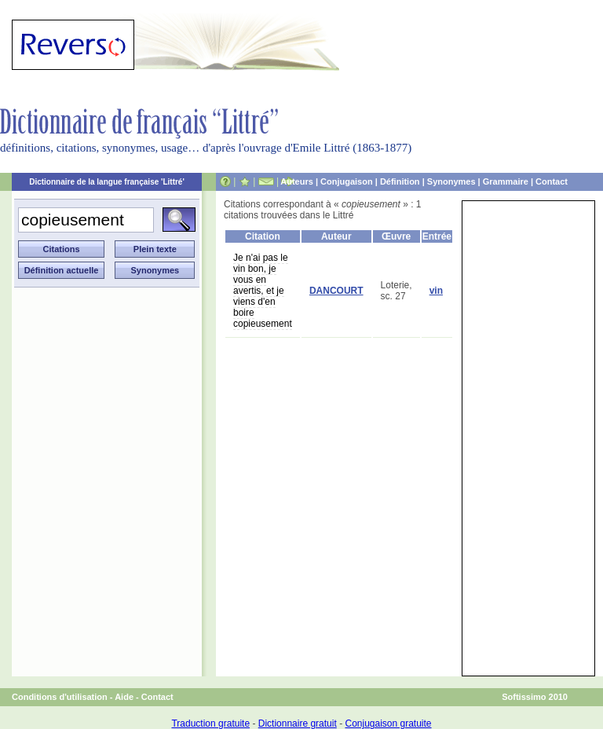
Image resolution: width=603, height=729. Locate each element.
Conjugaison (346, 181)
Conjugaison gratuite (388, 723)
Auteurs (296, 181)
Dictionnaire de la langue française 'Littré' (107, 182)
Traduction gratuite (210, 723)
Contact (551, 181)
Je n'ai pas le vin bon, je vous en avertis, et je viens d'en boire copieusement (262, 290)
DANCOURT (336, 290)
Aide (124, 697)
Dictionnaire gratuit (297, 723)
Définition (400, 181)
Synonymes (451, 181)
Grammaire (505, 181)
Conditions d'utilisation (60, 697)
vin (436, 290)
